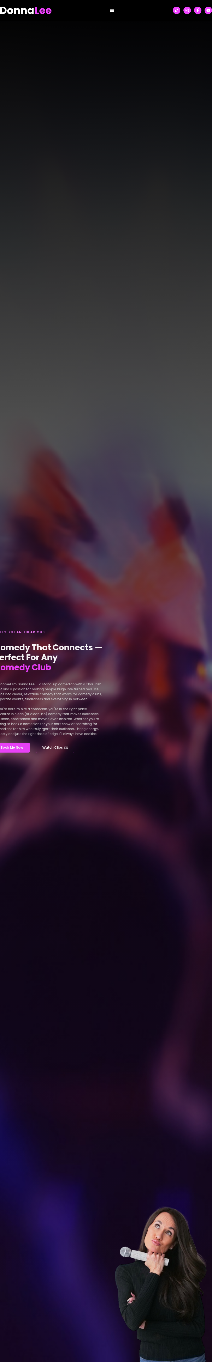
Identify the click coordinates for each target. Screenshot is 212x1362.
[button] (112, 10)
